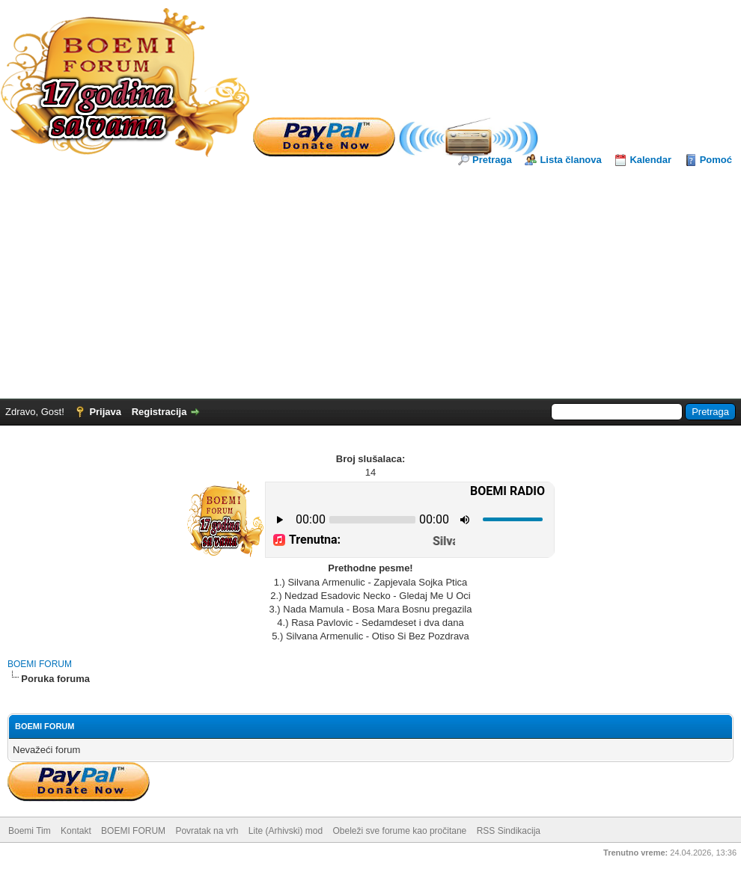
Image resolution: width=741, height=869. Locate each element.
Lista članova (570, 159)
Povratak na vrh (206, 831)
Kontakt (76, 831)
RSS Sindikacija (508, 831)
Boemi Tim (29, 831)
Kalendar (650, 159)
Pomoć (716, 159)
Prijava (105, 411)
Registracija (159, 411)
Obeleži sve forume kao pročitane (400, 831)
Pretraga (492, 159)
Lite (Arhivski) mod (285, 831)
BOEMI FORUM (39, 664)
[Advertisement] (370, 279)
